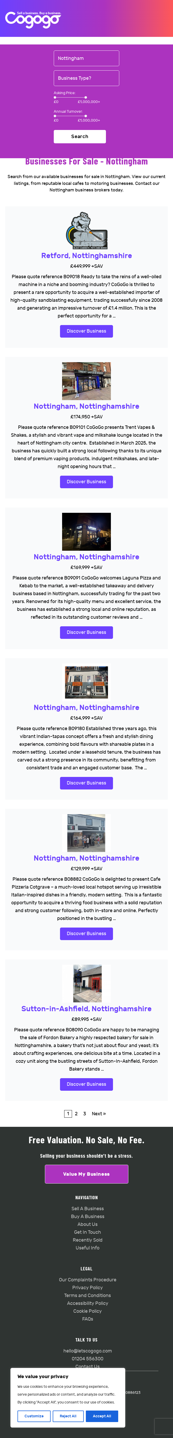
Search (79, 136)
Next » (99, 1114)
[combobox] (86, 58)
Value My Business (86, 1174)
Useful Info (87, 1248)
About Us (87, 1224)
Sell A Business (87, 1209)
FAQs (87, 1319)
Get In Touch (87, 1232)
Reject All (68, 1416)
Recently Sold (88, 1240)
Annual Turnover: (68, 111)
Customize (34, 1416)
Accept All (102, 1416)
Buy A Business (87, 1216)
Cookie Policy (87, 1311)
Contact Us (87, 1366)
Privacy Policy (87, 1288)
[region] (67, 1398)
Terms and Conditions (87, 1295)
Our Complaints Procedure (87, 1280)
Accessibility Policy (87, 1303)
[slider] (55, 97)
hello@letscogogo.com (87, 1351)
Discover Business (86, 331)
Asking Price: (65, 93)
